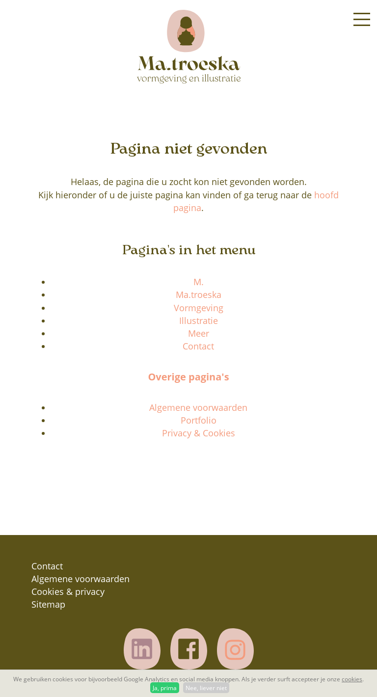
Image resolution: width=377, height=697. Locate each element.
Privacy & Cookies (198, 433)
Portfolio (198, 420)
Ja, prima (165, 688)
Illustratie (198, 320)
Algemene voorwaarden (198, 407)
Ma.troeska (198, 294)
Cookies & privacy (68, 591)
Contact (198, 346)
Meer (198, 333)
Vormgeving (198, 308)
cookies (352, 679)
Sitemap (48, 604)
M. (198, 282)
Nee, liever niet (206, 688)
